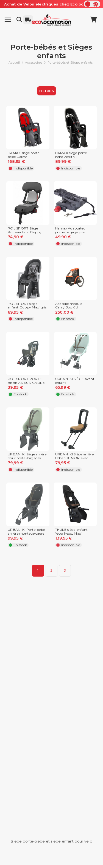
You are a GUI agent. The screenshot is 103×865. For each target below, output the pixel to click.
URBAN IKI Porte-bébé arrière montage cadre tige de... (26, 533)
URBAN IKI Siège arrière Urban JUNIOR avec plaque (74, 458)
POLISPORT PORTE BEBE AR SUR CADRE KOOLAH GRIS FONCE (27, 382)
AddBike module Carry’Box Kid (68, 306)
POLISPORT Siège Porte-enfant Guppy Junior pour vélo (25, 232)
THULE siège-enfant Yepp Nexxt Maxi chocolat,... (71, 533)
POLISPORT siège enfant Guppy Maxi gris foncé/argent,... (27, 307)
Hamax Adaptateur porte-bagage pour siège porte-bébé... (71, 232)
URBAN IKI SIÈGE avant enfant (74, 381)
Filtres (46, 91)
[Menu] (7, 19)
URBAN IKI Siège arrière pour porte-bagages (27, 456)
